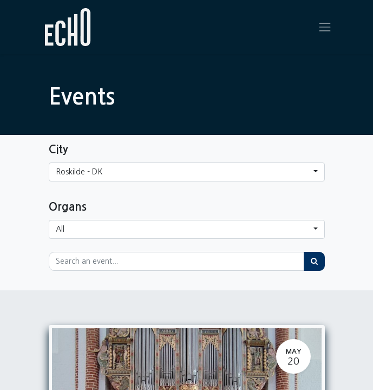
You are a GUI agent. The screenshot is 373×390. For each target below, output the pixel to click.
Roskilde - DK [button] (79, 172)
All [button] (60, 229)
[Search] (314, 261)
